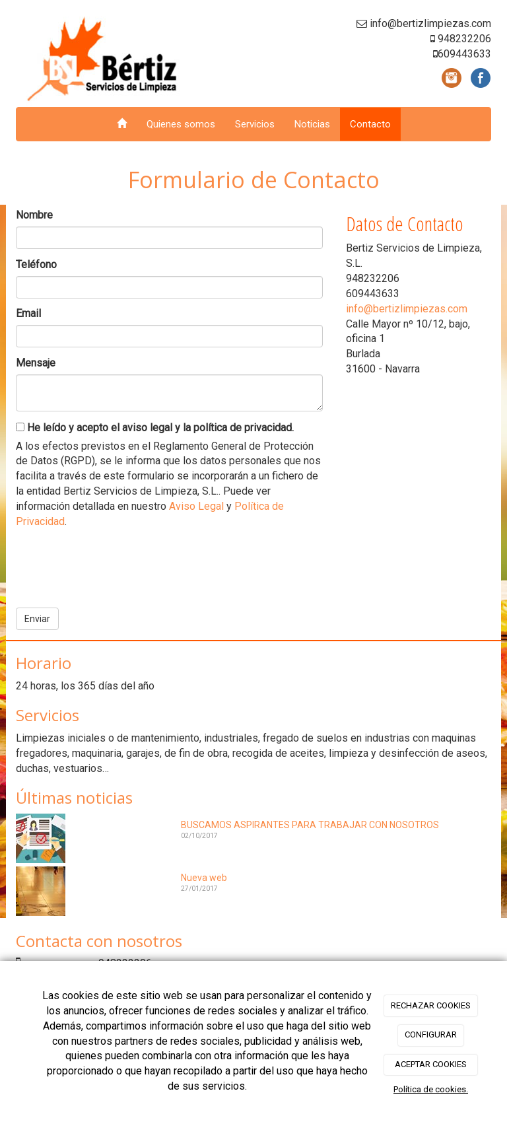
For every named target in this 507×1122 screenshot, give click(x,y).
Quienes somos (181, 124)
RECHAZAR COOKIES (431, 1005)
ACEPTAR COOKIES (431, 1064)
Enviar (37, 619)
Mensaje (35, 363)
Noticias (312, 124)
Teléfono (36, 264)
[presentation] (116, 563)
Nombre (34, 215)
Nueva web (204, 877)
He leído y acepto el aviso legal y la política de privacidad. (155, 427)
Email (28, 313)
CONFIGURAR (431, 1034)
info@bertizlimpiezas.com (406, 308)
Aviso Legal (196, 506)
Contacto (370, 124)
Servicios (255, 124)
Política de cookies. (430, 1089)
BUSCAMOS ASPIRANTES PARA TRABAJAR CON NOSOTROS (310, 825)
